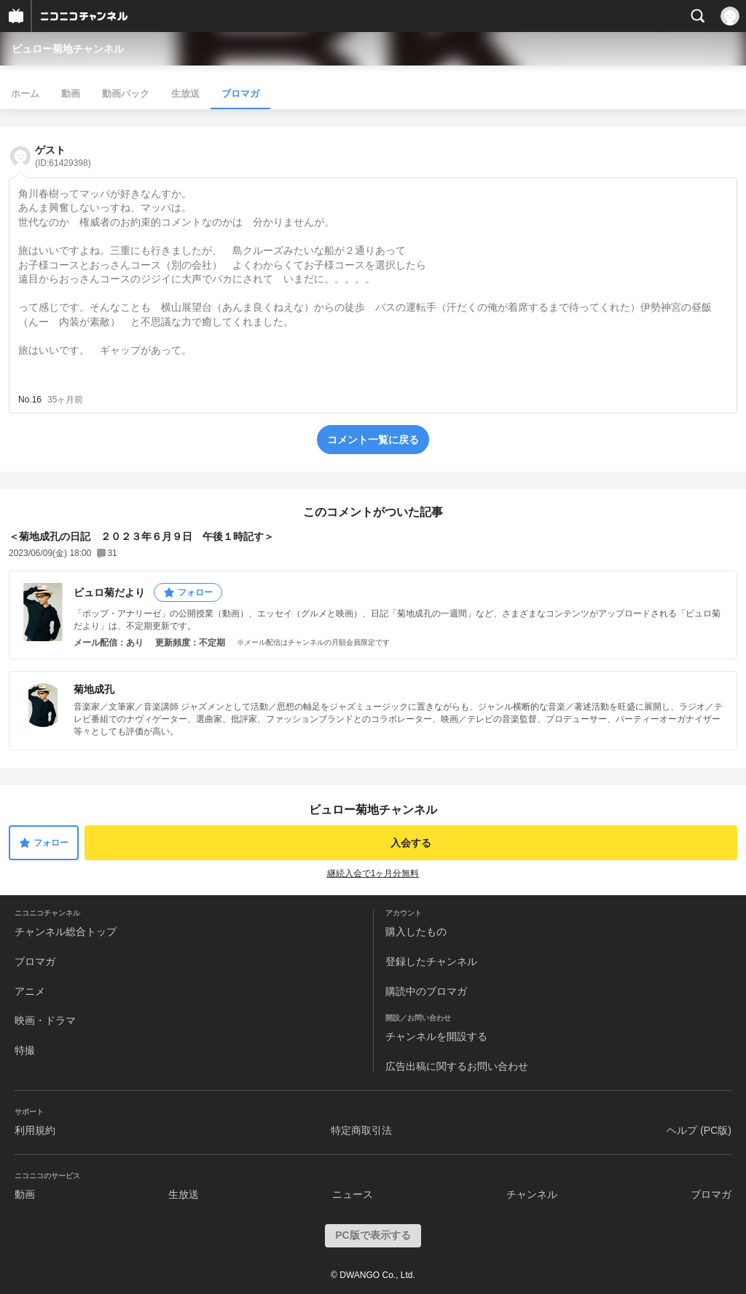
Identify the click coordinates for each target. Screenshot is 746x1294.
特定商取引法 (361, 1130)
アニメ (30, 991)
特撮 (25, 1050)
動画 (70, 93)
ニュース (352, 1194)
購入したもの (416, 931)
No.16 (30, 399)
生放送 (185, 93)
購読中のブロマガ (426, 991)
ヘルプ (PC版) (699, 1130)
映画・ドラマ (45, 1020)
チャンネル (531, 1194)
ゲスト (63, 156)
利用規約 (35, 1130)
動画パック (125, 93)
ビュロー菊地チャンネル (68, 49)
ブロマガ (240, 93)
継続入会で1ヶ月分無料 (373, 873)
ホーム (25, 93)
